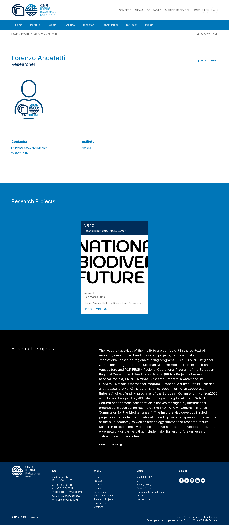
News (139, 10)
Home (19, 25)
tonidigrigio (210, 516)
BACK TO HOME (209, 34)
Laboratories (100, 491)
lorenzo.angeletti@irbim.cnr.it (32, 148)
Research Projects (103, 498)
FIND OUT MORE (95, 309)
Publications (100, 502)
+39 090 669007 (64, 488)
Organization (143, 495)
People (52, 25)
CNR (197, 10)
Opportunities (111, 25)
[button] (181, 480)
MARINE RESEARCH (177, 10)
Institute (35, 25)
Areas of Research (104, 495)
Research (89, 25)
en (206, 10)
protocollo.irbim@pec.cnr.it (69, 491)
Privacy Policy (143, 484)
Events (152, 25)
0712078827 (22, 153)
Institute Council (144, 498)
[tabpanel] (114, 267)
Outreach (134, 25)
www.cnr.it (35, 516)
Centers (125, 10)
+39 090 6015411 (64, 484)
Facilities (70, 25)
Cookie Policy (143, 487)
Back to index (209, 60)
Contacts (154, 10)
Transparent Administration (150, 491)
